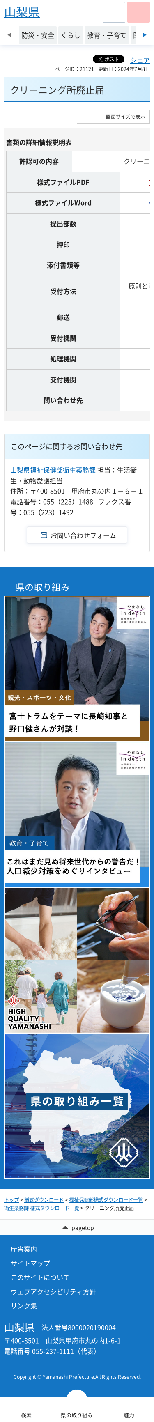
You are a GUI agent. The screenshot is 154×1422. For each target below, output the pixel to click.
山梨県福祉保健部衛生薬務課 (53, 470)
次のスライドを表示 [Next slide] (145, 35)
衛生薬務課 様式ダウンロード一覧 (41, 1208)
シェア (140, 60)
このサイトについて (40, 1277)
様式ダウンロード (44, 1200)
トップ (11, 1200)
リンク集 (24, 1305)
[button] (114, 12)
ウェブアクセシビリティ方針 (53, 1291)
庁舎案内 (24, 1249)
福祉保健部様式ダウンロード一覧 (106, 1200)
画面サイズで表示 (125, 116)
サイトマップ (30, 1263)
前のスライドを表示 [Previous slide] (9, 35)
